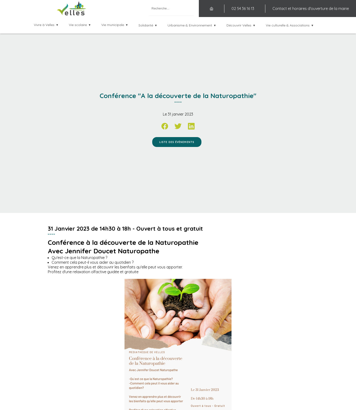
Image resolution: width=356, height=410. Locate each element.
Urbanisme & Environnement (190, 25)
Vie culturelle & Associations (288, 25)
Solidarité (145, 25)
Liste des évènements (176, 142)
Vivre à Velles (44, 25)
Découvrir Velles (239, 25)
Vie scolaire (78, 25)
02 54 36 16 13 (242, 8)
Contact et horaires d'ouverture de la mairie (310, 8)
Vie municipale (112, 25)
